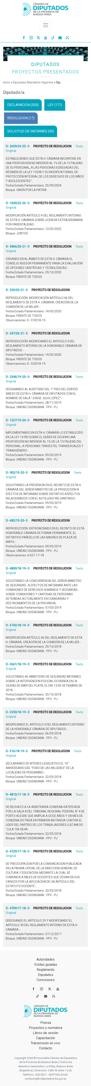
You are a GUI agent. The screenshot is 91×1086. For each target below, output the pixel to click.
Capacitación (45, 1038)
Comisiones (46, 980)
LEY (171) (55, 105)
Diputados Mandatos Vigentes (33, 82)
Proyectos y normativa (45, 1028)
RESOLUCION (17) (21, 118)
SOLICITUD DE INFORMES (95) (30, 131)
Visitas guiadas (45, 965)
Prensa (45, 1023)
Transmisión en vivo (45, 1043)
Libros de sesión (45, 1033)
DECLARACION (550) (23, 105)
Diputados (45, 975)
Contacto (45, 1048)
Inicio (6, 82)
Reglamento (46, 970)
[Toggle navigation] (46, 25)
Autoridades (45, 959)
